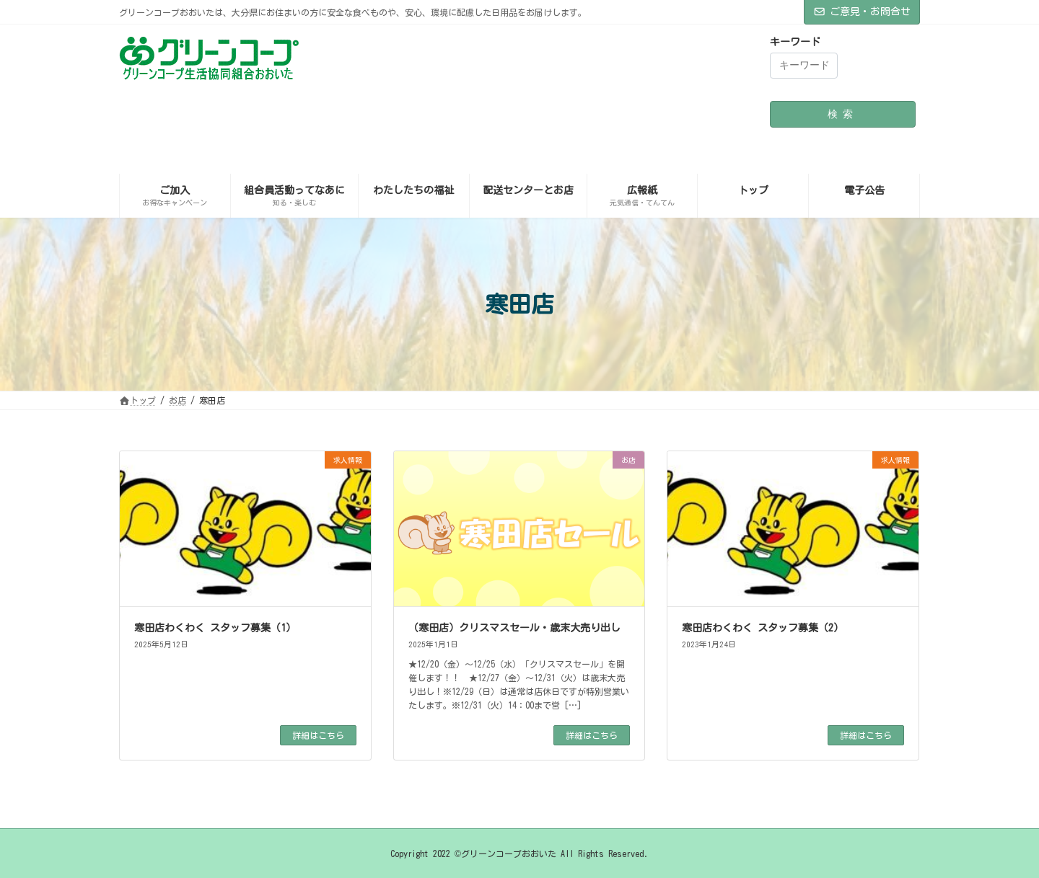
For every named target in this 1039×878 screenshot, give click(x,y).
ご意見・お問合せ (862, 11)
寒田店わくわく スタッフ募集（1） (215, 628)
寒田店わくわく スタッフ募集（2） (762, 628)
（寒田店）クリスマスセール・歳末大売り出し (514, 628)
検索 (843, 114)
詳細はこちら (318, 735)
